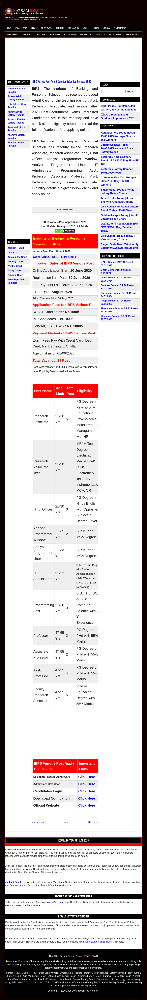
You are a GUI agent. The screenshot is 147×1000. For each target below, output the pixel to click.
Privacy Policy (67, 956)
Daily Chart (41, 34)
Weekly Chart (14, 266)
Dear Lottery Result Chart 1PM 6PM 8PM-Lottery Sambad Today (119, 227)
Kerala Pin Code (115, 34)
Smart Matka (55, 34)
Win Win (34, 28)
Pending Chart (15, 275)
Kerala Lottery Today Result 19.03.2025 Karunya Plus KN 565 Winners (118, 136)
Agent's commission (58, 902)
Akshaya (106, 28)
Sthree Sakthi (46, 28)
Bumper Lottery (120, 28)
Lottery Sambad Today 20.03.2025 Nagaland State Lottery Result (117, 148)
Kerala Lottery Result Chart (20, 849)
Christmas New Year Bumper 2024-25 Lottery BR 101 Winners (118, 181)
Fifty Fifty (60, 28)
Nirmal (85, 28)
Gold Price (100, 34)
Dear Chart (13, 252)
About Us (53, 956)
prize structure (63, 885)
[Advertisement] (73, 60)
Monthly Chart (15, 261)
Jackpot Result (12, 34)
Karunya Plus (73, 28)
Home (9, 28)
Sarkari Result (131, 34)
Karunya (96, 28)
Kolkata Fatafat (70, 34)
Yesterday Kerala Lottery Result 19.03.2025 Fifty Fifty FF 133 (120, 160)
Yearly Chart (14, 270)
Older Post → (92, 822)
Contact (80, 956)
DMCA (95, 956)
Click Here (86, 777)
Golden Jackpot (86, 34)
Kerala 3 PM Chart (17, 257)
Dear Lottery (27, 34)
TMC (87, 956)
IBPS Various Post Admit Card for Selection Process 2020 (61, 81)
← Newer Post (38, 822)
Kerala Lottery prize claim (98, 942)
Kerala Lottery (21, 28)
